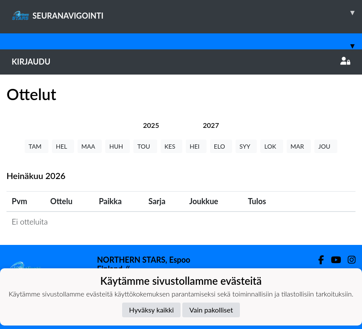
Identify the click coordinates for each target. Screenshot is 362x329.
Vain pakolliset (211, 310)
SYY (246, 146)
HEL (63, 146)
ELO (221, 146)
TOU (145, 146)
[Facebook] (317, 259)
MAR (299, 146)
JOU (325, 146)
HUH (117, 146)
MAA (89, 146)
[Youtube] (332, 259)
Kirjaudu (181, 61)
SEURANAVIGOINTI (187, 12)
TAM (37, 146)
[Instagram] (348, 259)
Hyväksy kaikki (151, 310)
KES (171, 146)
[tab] (151, 125)
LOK (271, 146)
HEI (196, 146)
